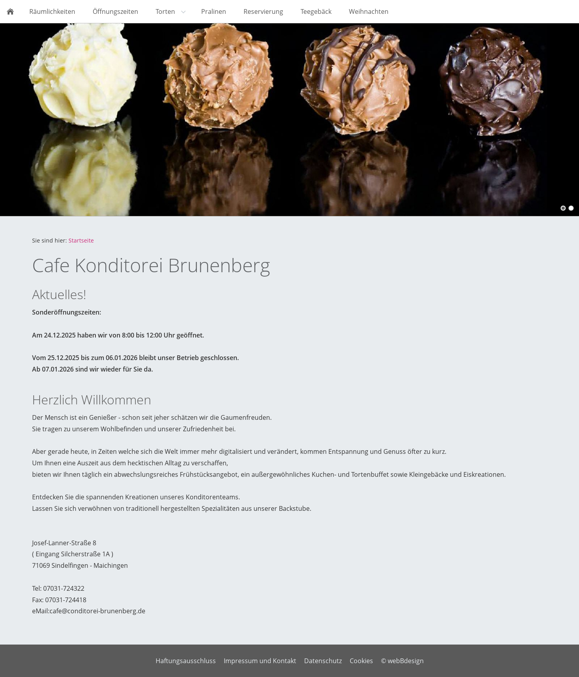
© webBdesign (402, 660)
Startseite (81, 240)
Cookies (361, 660)
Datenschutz (323, 660)
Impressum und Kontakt (260, 660)
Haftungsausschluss (186, 660)
